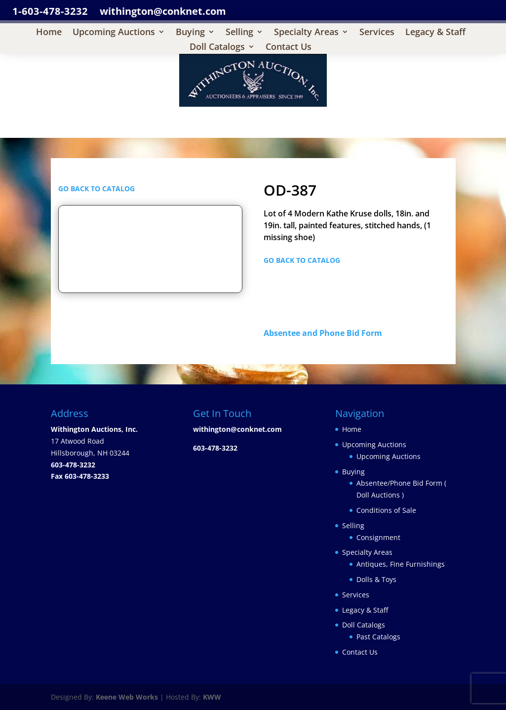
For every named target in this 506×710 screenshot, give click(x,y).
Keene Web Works (127, 697)
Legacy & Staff (435, 33)
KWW (212, 697)
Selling (239, 33)
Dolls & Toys (376, 579)
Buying (190, 33)
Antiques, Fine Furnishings (400, 564)
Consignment (378, 537)
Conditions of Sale (386, 510)
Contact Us (288, 47)
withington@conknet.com (237, 429)
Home (49, 33)
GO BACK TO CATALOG (96, 188)
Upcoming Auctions (114, 33)
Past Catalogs (378, 636)
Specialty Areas (306, 33)
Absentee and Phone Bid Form (326, 333)
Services (376, 33)
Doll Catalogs (217, 47)
